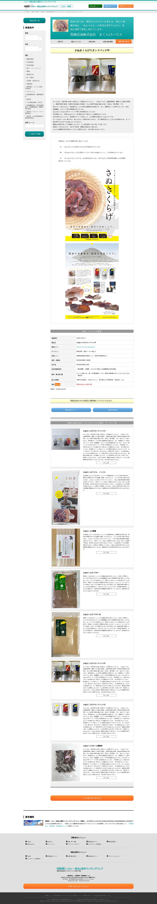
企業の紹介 (92, 41)
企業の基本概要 (108, 41)
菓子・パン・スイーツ (33, 68)
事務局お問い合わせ (126, 6)
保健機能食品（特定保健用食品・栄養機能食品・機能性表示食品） (34, 106)
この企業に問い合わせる (92, 798)
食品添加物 (29, 65)
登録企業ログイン (95, 6)
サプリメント (30, 91)
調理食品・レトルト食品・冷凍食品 (34, 87)
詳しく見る (106, 462)
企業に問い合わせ (123, 41)
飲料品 (28, 99)
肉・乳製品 (29, 77)
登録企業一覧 (34, 20)
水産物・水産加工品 (32, 80)
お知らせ (49, 841)
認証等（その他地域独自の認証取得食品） (34, 117)
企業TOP (60, 41)
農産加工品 (29, 74)
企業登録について (52, 856)
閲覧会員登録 (112, 410)
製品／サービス (76, 41)
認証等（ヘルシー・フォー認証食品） (34, 112)
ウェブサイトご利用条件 (94, 844)
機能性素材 (29, 59)
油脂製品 (28, 84)
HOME (27, 11)
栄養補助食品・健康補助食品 (34, 95)
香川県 (42, 11)
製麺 (27, 71)
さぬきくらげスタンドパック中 (74, 11)
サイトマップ (51, 844)
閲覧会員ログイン (110, 6)
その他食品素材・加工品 (33, 102)
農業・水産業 (35, 11)
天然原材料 (29, 62)
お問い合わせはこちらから (78, 886)
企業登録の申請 (72, 856)
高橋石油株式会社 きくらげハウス (55, 11)
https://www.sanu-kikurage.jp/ (85, 347)
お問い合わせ (30, 844)
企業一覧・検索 (72, 841)
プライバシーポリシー (74, 844)
